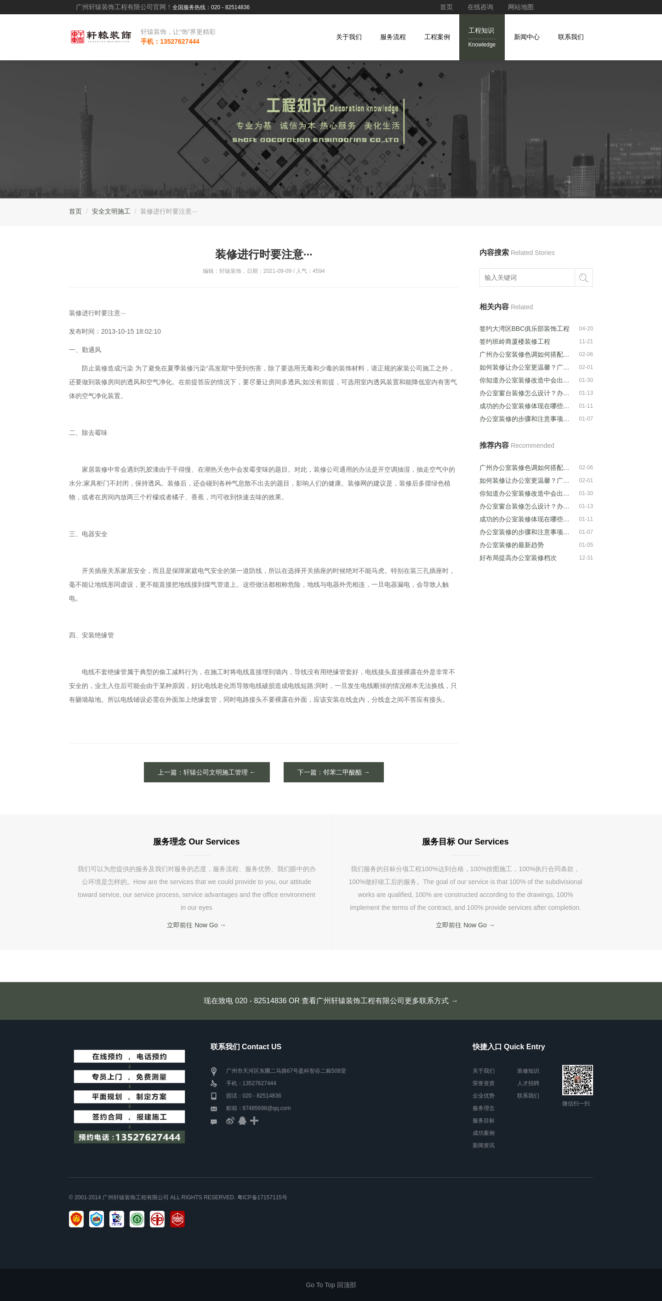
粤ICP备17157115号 (262, 1197)
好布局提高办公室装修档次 (518, 557)
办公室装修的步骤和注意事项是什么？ (525, 418)
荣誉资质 (484, 1083)
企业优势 (484, 1096)
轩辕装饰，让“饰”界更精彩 (178, 31)
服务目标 (484, 1120)
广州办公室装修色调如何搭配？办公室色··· (525, 354)
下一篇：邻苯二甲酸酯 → (333, 772)
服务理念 (484, 1108)
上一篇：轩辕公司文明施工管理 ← (207, 772)
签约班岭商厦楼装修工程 (514, 341)
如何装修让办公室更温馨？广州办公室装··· (525, 367)
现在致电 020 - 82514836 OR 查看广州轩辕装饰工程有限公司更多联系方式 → (331, 1001)
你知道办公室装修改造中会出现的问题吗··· (525, 380)
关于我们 (349, 36)
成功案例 (484, 1133)
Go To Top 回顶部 (331, 1285)
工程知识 (482, 38)
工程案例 (437, 36)
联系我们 (571, 36)
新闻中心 (527, 36)
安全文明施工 (111, 211)
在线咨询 (480, 7)
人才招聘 (528, 1083)
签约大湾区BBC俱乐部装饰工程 (524, 328)
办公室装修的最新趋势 (511, 545)
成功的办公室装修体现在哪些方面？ (525, 406)
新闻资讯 (484, 1145)
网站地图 (521, 7)
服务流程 (393, 36)
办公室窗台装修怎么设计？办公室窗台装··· (525, 393)
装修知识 (528, 1071)
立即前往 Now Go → (196, 925)
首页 (446, 7)
